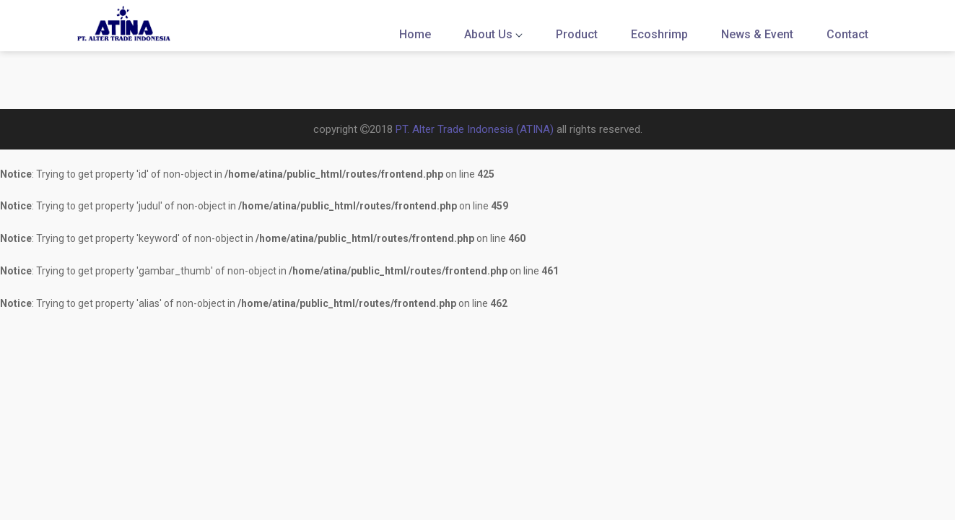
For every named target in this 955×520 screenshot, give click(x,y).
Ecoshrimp (659, 34)
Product (577, 34)
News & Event (757, 34)
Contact (847, 34)
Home (415, 34)
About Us (493, 34)
